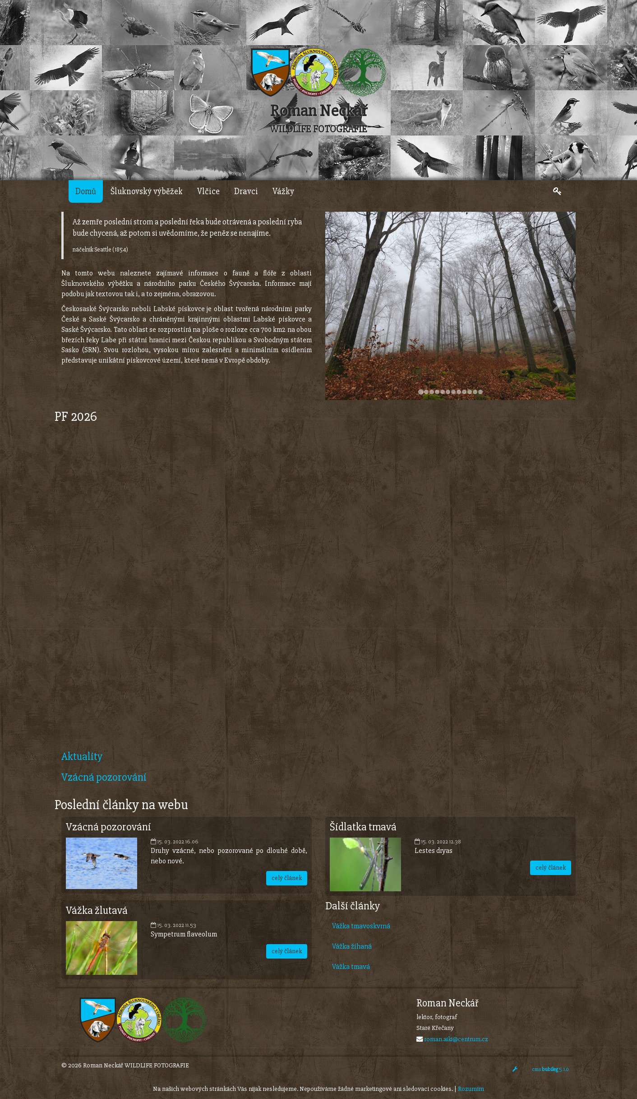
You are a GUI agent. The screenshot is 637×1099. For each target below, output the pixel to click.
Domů (85, 191)
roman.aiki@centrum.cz (456, 1039)
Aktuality (81, 756)
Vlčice (208, 191)
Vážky (283, 191)
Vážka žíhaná (352, 946)
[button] (344, 306)
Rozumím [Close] (471, 1089)
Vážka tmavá (351, 966)
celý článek (287, 878)
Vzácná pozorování (104, 777)
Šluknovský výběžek (147, 191)
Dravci (246, 191)
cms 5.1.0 (550, 1069)
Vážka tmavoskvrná (361, 926)
